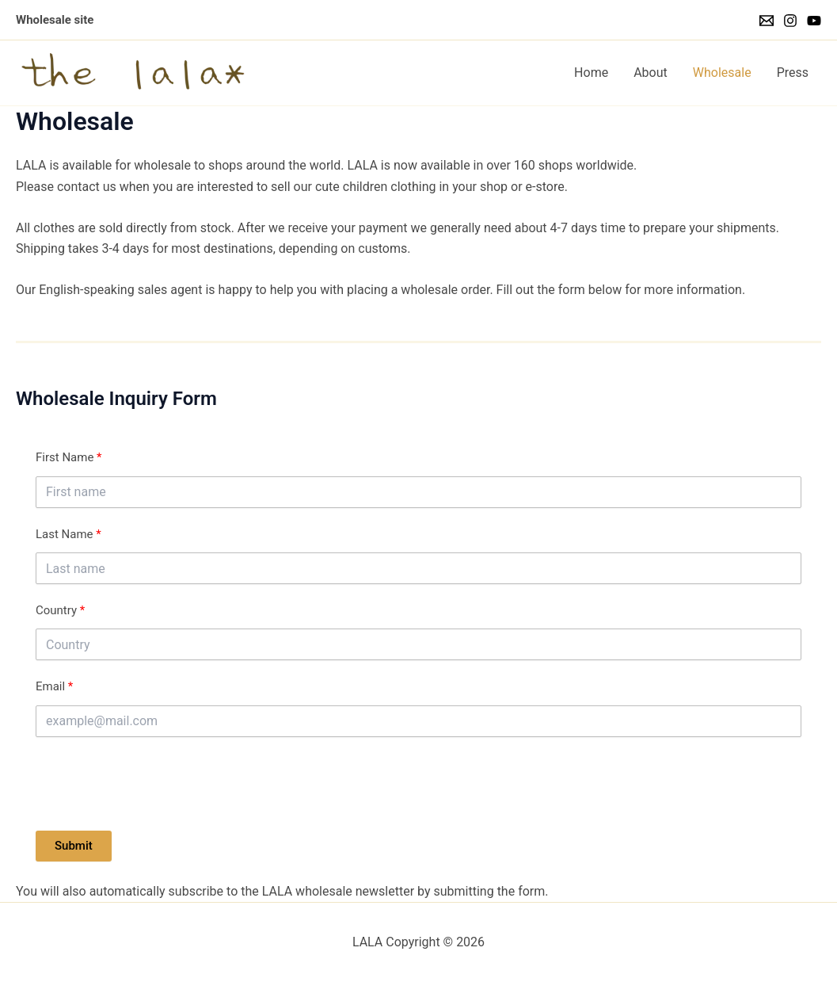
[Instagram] (790, 20)
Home (591, 72)
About (650, 72)
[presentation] (156, 784)
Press (792, 72)
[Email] (766, 20)
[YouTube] (814, 20)
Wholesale (722, 72)
